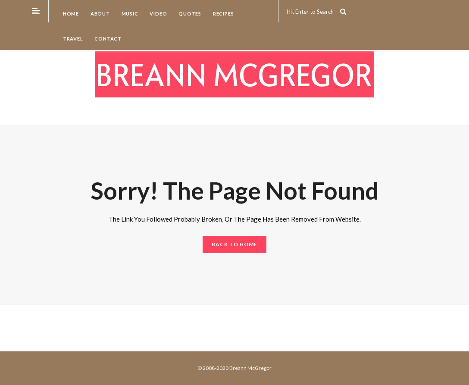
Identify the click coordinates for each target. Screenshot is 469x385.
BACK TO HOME (234, 244)
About (99, 13)
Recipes (223, 13)
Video (158, 13)
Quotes (189, 13)
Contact (108, 38)
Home (70, 13)
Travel (72, 38)
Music (129, 13)
